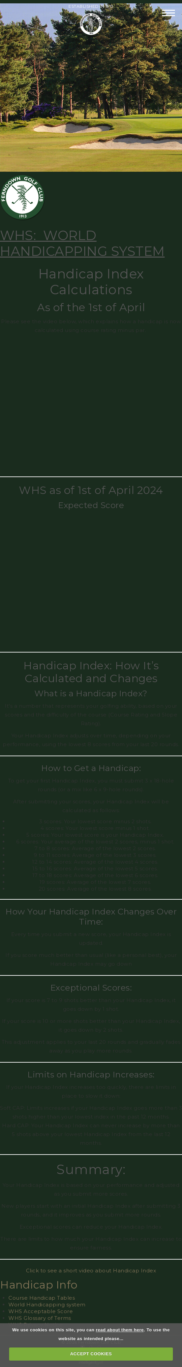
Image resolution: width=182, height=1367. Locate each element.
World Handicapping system (47, 1304)
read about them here (120, 1329)
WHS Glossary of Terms (39, 1318)
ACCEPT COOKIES (91, 1353)
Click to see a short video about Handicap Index (91, 1270)
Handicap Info (39, 1284)
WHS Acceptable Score (40, 1311)
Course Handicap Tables (41, 1298)
